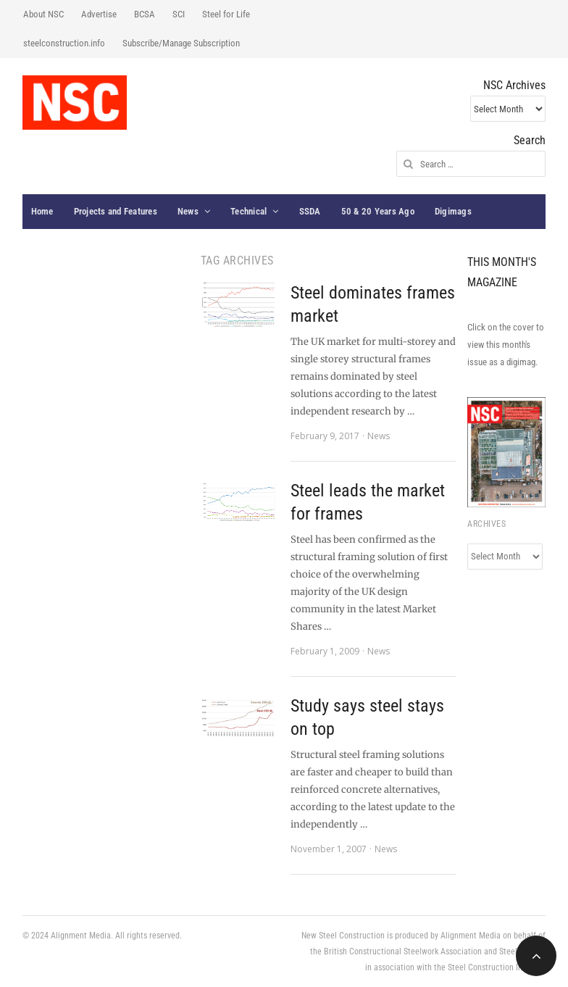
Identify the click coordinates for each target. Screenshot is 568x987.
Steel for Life (226, 14)
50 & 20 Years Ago (377, 211)
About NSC (43, 14)
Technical (248, 211)
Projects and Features (115, 211)
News (188, 211)
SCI (178, 14)
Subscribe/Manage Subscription (181, 43)
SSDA (310, 211)
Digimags (453, 211)
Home (42, 211)
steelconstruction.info (64, 43)
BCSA (144, 14)
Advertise (99, 14)
